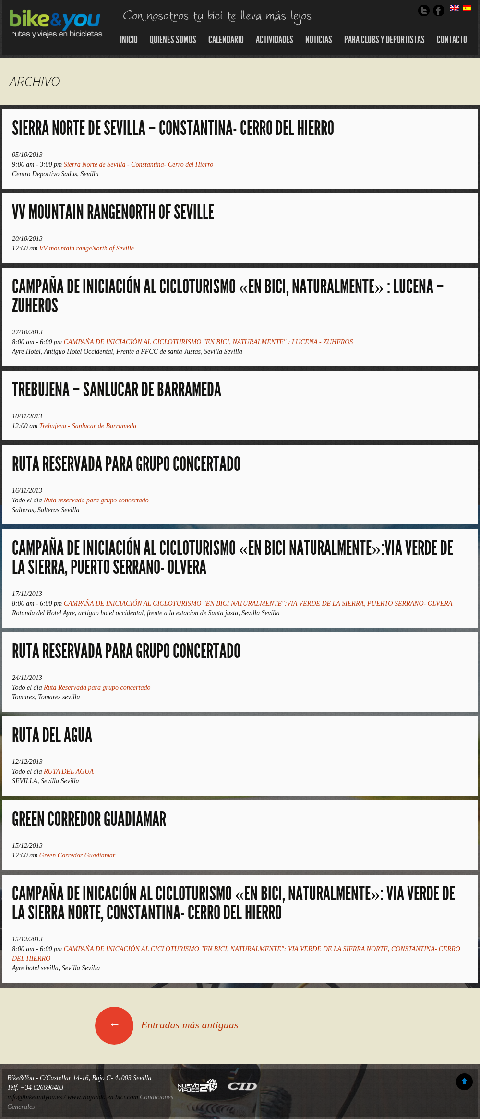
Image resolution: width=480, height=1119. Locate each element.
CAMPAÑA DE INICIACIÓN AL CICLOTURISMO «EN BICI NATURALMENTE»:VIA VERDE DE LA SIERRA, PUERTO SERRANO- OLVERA (232, 558)
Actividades (274, 40)
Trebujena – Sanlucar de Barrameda (116, 390)
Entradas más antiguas (166, 1025)
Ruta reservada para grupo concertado (126, 464)
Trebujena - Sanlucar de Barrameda (87, 425)
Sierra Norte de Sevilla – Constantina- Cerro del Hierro (173, 128)
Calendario (226, 40)
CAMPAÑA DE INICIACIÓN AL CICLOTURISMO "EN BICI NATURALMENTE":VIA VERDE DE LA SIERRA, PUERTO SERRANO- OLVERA (258, 603)
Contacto (452, 40)
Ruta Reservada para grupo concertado (126, 651)
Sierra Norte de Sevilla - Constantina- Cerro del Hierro (139, 164)
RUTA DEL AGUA (52, 735)
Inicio (129, 40)
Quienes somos (173, 40)
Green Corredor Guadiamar (89, 819)
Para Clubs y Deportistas (384, 40)
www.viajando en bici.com (102, 1097)
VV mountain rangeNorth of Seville (113, 212)
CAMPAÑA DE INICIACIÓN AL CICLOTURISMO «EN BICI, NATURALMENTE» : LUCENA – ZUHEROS (228, 296)
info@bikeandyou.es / (37, 1097)
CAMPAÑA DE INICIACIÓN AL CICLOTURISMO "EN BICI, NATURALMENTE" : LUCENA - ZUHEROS (208, 341)
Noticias (318, 40)
